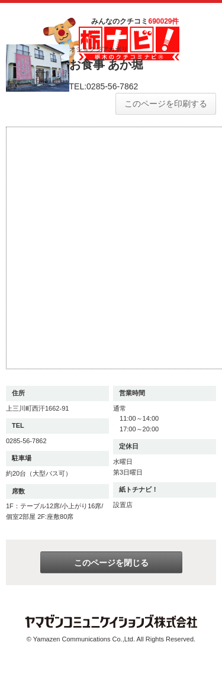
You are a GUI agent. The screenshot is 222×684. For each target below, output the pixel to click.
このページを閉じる (111, 562)
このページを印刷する (165, 103)
